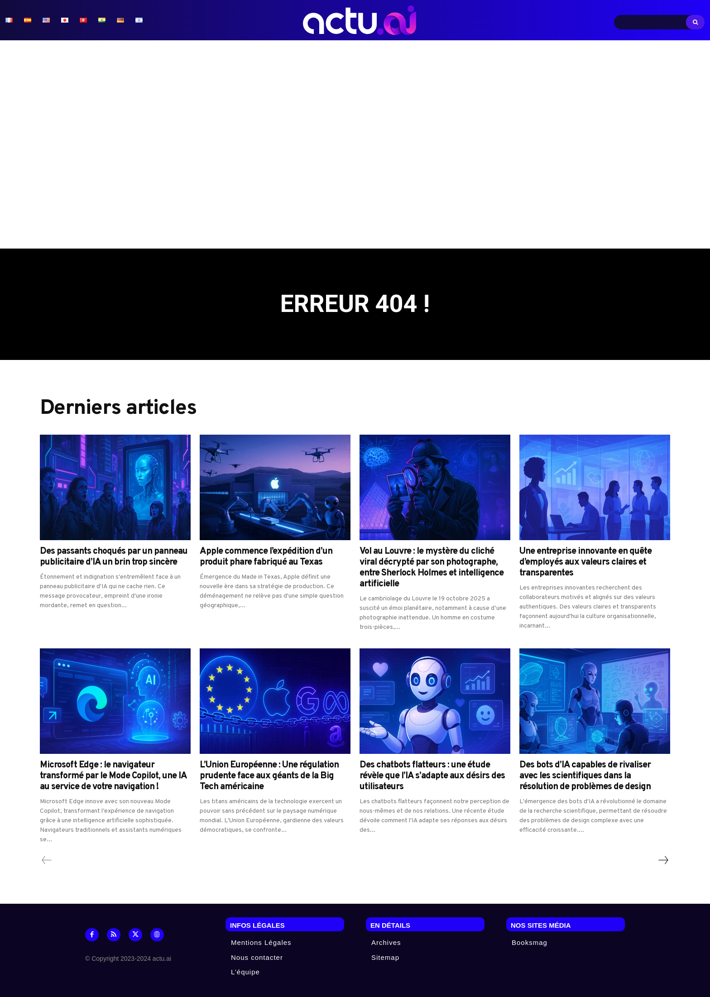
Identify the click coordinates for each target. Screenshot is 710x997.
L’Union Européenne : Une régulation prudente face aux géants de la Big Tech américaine (269, 776)
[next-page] (663, 861)
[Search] (695, 22)
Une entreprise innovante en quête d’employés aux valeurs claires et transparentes (585, 563)
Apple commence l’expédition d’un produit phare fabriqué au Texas (266, 557)
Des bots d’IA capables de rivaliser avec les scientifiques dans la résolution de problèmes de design (585, 776)
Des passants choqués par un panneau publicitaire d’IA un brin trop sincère (113, 557)
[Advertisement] (355, 144)
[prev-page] (47, 861)
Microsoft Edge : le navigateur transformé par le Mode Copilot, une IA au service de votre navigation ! (113, 776)
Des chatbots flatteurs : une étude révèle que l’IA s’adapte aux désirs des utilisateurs (432, 776)
